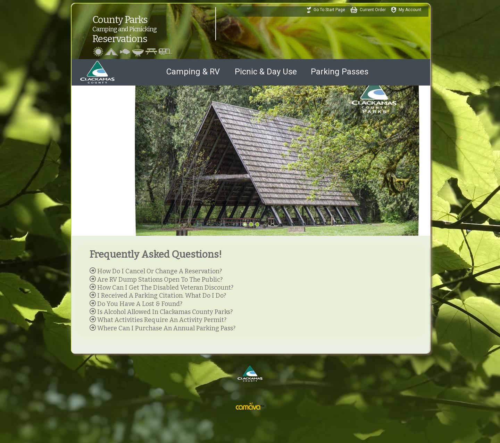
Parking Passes (339, 71)
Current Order (373, 9)
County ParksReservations (142, 22)
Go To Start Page (329, 9)
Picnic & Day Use (266, 71)
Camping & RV (193, 71)
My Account (410, 9)
